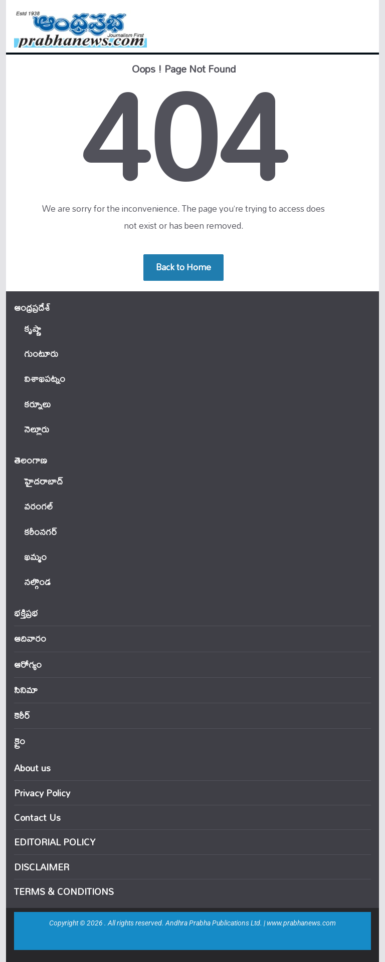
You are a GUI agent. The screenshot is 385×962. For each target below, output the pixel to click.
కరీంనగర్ (40, 532)
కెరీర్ (22, 715)
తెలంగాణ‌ (30, 460)
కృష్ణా (32, 328)
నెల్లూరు (36, 429)
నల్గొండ (37, 582)
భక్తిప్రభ (26, 613)
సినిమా (26, 690)
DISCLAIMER (41, 867)
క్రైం (19, 741)
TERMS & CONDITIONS (64, 891)
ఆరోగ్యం (28, 664)
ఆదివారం (30, 638)
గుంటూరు (41, 353)
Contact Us (37, 817)
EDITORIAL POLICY (54, 842)
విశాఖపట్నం (44, 378)
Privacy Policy (42, 793)
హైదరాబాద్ (43, 481)
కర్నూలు (37, 404)
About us (32, 768)
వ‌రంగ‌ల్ (38, 506)
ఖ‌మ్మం (35, 557)
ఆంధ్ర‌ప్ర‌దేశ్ (32, 307)
